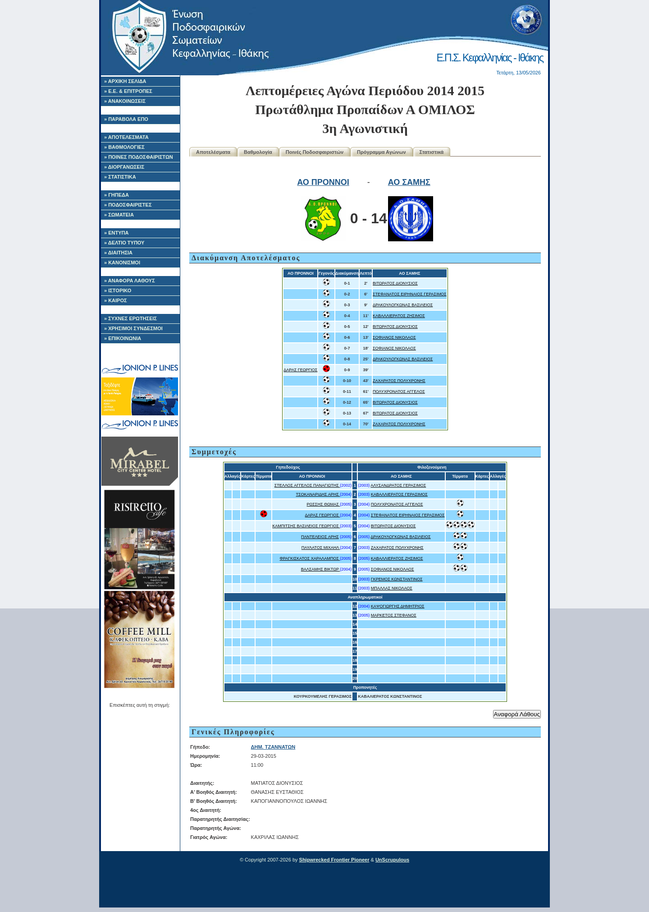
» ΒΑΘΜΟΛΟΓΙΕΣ (124, 147)
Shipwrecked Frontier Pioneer (334, 859)
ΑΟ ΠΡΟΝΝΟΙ (323, 182)
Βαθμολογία (258, 152)
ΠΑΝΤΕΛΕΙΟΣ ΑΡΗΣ (320, 536)
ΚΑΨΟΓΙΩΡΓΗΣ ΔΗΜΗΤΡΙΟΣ (398, 606)
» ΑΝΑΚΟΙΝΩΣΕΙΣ (125, 101)
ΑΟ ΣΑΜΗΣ (409, 182)
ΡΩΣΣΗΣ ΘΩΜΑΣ (323, 504)
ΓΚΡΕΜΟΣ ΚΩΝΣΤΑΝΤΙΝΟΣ (397, 579)
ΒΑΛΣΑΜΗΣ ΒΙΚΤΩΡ (320, 569)
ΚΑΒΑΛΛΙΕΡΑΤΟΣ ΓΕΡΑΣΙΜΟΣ (399, 494)
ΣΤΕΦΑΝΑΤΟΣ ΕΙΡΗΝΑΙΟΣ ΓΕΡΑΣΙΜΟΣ (410, 294)
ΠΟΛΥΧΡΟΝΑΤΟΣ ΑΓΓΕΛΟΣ (399, 391)
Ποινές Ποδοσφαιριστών (314, 152)
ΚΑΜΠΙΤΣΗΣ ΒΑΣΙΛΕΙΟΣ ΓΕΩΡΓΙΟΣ (306, 526)
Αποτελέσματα (213, 152)
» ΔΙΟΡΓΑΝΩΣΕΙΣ (124, 167)
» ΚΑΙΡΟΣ (115, 300)
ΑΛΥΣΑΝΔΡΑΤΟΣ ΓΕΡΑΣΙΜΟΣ (398, 485)
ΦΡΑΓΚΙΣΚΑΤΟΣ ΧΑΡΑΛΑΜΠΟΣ (310, 558)
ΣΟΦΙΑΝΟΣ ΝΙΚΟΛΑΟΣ (394, 337)
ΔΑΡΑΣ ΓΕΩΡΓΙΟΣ (300, 370)
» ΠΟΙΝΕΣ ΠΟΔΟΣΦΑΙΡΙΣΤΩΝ (138, 157)
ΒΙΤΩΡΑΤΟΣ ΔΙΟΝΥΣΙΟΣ (395, 283)
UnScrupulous (392, 859)
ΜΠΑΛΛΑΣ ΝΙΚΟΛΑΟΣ (391, 588)
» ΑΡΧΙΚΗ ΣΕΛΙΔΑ (125, 81)
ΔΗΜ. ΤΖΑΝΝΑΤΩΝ (273, 747)
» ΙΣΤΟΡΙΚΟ (117, 290)
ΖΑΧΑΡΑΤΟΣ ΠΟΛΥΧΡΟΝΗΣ (399, 380)
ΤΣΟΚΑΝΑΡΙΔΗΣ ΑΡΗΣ (318, 494)
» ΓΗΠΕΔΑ (116, 195)
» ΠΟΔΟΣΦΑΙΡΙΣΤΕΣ (128, 204)
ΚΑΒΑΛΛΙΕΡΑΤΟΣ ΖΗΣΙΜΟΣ (399, 315)
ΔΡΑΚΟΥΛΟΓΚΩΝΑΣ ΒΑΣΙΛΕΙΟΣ (403, 305)
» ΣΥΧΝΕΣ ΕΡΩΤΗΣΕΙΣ (130, 318)
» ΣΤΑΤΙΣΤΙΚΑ (120, 177)
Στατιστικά (432, 152)
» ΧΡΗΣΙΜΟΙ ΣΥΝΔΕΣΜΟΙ (133, 328)
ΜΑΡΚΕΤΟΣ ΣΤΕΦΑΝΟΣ (393, 615)
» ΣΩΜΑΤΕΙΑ (119, 214)
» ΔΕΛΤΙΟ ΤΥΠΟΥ (124, 242)
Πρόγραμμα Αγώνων (381, 152)
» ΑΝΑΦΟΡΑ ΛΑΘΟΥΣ (129, 280)
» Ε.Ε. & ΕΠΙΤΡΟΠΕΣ (128, 91)
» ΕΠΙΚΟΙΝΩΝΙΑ (122, 338)
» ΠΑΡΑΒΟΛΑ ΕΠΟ (126, 119)
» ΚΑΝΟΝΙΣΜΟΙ (122, 262)
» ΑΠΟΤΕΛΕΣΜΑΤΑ (126, 137)
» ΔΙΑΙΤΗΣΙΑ (118, 252)
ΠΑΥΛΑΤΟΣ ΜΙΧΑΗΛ (321, 547)
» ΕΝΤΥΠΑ (116, 232)
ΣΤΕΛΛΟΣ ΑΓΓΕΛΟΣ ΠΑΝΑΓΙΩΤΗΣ (307, 485)
